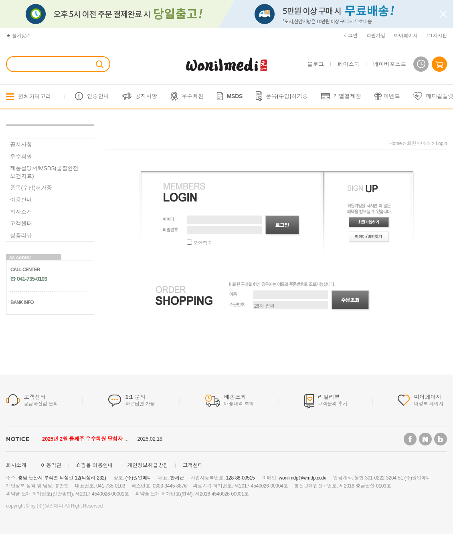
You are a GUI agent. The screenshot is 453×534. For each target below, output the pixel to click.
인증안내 (98, 96)
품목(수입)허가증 (287, 96)
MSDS (235, 96)
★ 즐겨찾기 (18, 35)
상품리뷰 (21, 235)
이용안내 (21, 200)
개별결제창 (347, 96)
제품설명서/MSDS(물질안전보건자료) (44, 172)
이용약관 (51, 465)
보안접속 (199, 243)
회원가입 (375, 35)
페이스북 (349, 64)
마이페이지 (406, 35)
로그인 (351, 35)
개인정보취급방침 (147, 465)
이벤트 (392, 96)
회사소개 (21, 212)
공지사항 (146, 96)
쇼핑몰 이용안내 (94, 465)
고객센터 (21, 223)
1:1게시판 (437, 35)
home (395, 143)
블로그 (315, 64)
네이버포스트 (389, 64)
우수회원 (193, 96)
